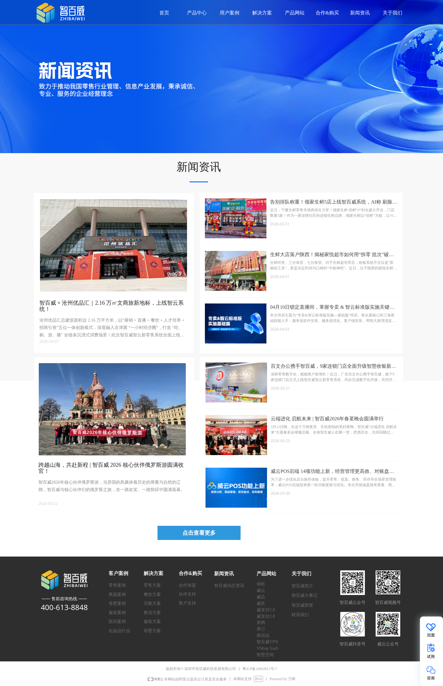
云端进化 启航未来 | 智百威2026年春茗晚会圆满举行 (327, 418)
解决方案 (262, 12)
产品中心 (197, 12)
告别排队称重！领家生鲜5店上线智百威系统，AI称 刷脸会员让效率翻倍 (333, 202)
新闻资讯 (360, 12)
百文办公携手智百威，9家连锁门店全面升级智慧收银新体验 (333, 366)
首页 (164, 12)
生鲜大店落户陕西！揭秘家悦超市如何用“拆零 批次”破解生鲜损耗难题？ (332, 255)
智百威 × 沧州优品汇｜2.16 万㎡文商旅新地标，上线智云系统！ (111, 306)
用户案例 (229, 12)
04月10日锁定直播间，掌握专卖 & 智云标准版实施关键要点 (332, 307)
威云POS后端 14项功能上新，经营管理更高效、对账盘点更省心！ (332, 472)
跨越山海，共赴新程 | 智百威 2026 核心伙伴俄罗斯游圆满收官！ (111, 468)
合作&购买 (327, 12)
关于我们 (392, 12)
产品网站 (295, 12)
